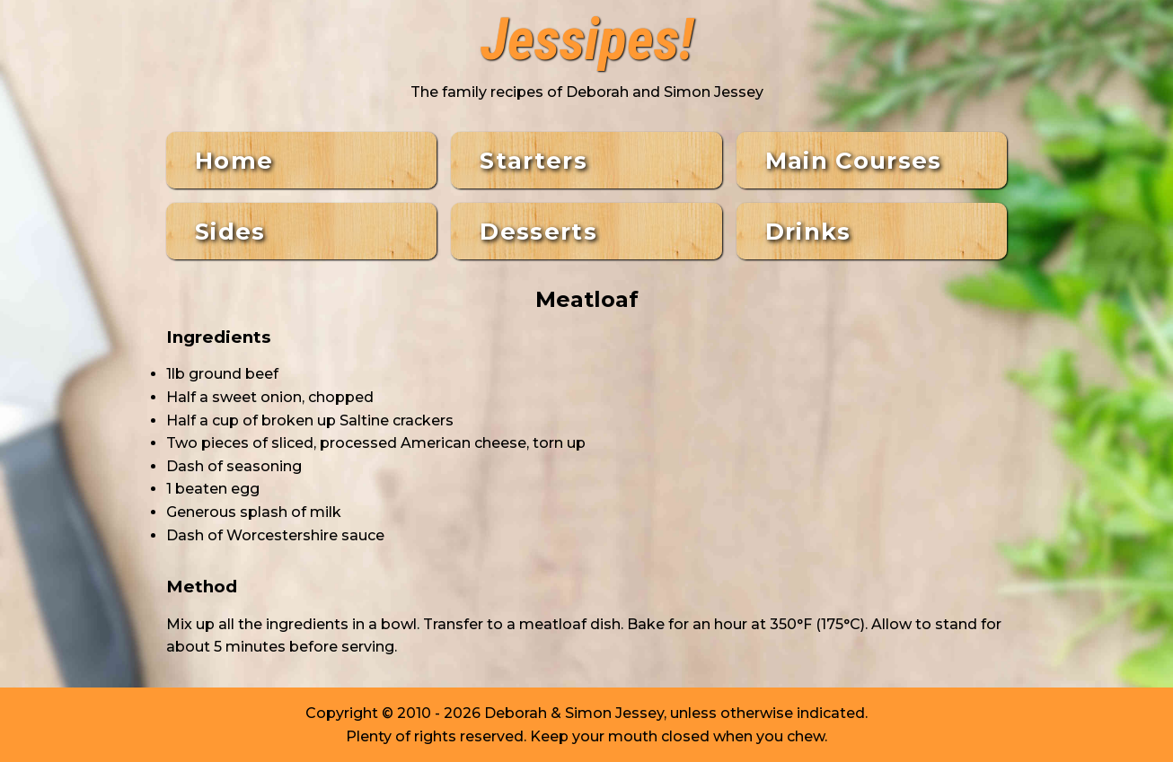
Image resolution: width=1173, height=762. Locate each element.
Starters (533, 160)
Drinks (808, 231)
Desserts (538, 231)
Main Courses (853, 160)
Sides (230, 231)
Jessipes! (587, 40)
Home (234, 160)
